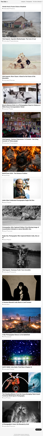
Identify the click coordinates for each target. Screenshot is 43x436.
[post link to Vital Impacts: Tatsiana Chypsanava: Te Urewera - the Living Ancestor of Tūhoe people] (21, 128)
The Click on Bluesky (17, 434)
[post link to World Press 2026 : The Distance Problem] (21, 161)
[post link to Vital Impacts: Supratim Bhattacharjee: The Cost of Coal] (21, 26)
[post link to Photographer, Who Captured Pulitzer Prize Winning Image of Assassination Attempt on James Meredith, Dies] (21, 218)
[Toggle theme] (7, 1)
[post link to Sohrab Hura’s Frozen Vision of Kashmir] (21, 7)
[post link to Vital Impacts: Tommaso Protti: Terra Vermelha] (21, 257)
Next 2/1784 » (38, 429)
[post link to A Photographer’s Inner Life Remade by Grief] (21, 414)
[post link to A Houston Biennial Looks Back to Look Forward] (21, 290)
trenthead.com (27, 434)
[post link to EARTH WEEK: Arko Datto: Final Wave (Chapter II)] (21, 355)
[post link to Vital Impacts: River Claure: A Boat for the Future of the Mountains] (21, 62)
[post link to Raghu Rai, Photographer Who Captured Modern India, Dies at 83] (21, 237)
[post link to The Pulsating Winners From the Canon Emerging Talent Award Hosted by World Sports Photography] (21, 385)
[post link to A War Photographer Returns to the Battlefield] (21, 322)
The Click (3, 1)
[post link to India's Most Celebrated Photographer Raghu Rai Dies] (21, 191)
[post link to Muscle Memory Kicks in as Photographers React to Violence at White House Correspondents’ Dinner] (21, 96)
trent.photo (22, 434)
